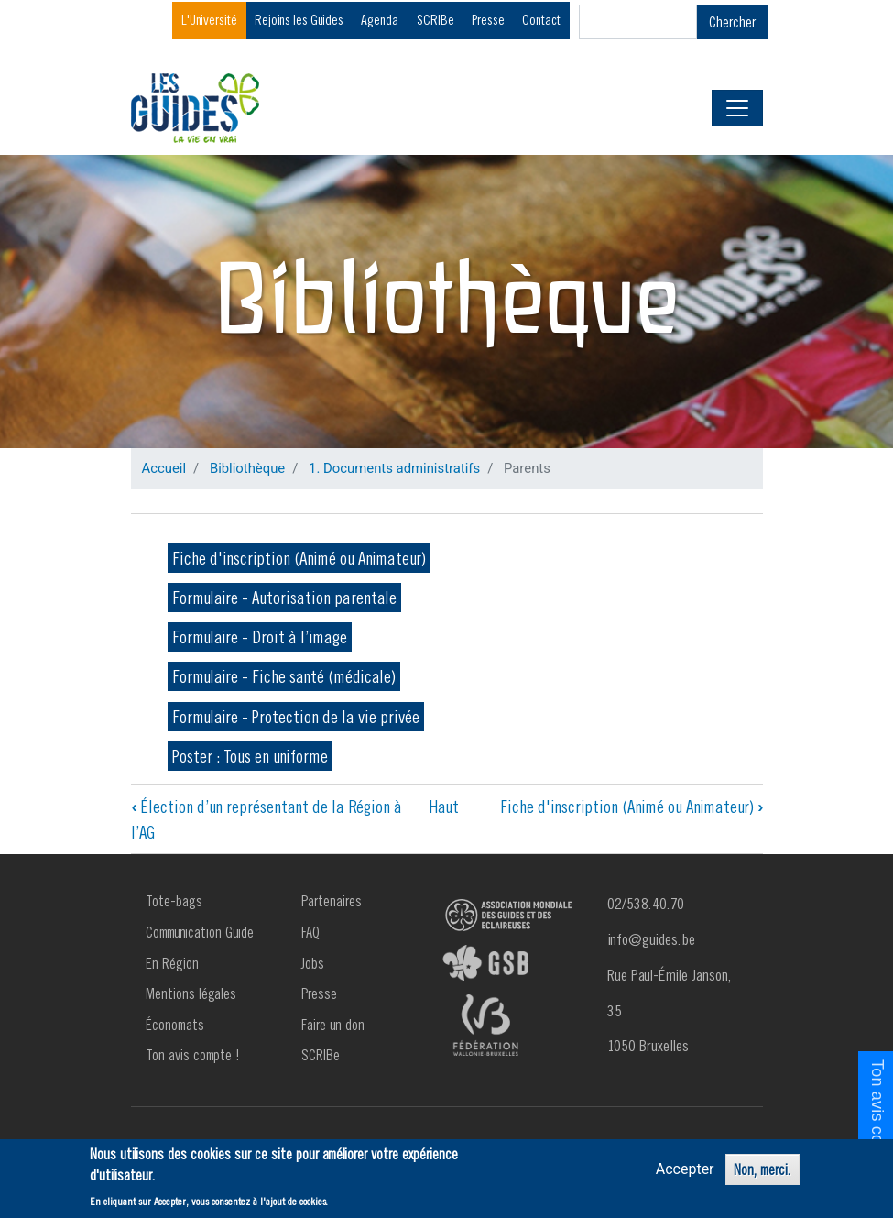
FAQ (310, 932)
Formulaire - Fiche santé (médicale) (284, 676)
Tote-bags (174, 901)
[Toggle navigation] (737, 108)
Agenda (379, 19)
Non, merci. (762, 1170)
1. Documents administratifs (394, 468)
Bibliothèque (247, 468)
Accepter (685, 1170)
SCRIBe (435, 19)
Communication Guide (200, 932)
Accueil (164, 468)
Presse (488, 19)
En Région (172, 963)
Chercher (732, 22)
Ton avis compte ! (193, 1055)
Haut (444, 806)
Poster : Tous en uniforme (250, 756)
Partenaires (331, 901)
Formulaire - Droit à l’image (259, 637)
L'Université (209, 19)
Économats (175, 1024)
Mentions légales (191, 993)
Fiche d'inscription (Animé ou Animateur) (299, 558)
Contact (541, 19)
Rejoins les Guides (299, 19)
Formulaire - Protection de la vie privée (295, 717)
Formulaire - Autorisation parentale (284, 597)
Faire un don (333, 1024)
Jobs (312, 963)
